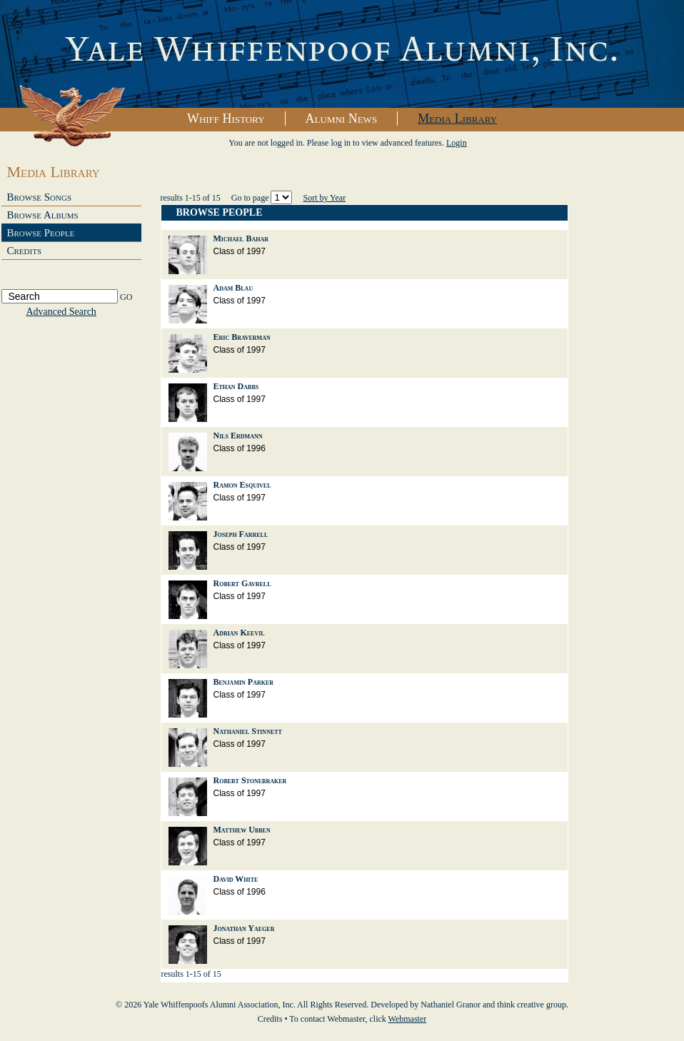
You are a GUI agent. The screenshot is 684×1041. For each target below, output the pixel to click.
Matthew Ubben (242, 830)
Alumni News (342, 118)
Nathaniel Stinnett (247, 731)
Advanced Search (61, 311)
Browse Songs (39, 197)
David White (235, 879)
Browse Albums (43, 215)
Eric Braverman (242, 337)
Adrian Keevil (239, 633)
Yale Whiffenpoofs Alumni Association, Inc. (342, 54)
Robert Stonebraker (250, 780)
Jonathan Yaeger (244, 928)
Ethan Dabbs (236, 386)
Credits (24, 250)
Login (456, 143)
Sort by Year (324, 198)
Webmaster (407, 1019)
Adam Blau (233, 288)
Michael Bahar (240, 238)
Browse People (41, 232)
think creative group (531, 1005)
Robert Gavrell (242, 583)
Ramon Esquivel (242, 485)
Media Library (457, 118)
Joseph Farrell (240, 534)
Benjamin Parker (243, 682)
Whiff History (226, 118)
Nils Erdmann (238, 436)
